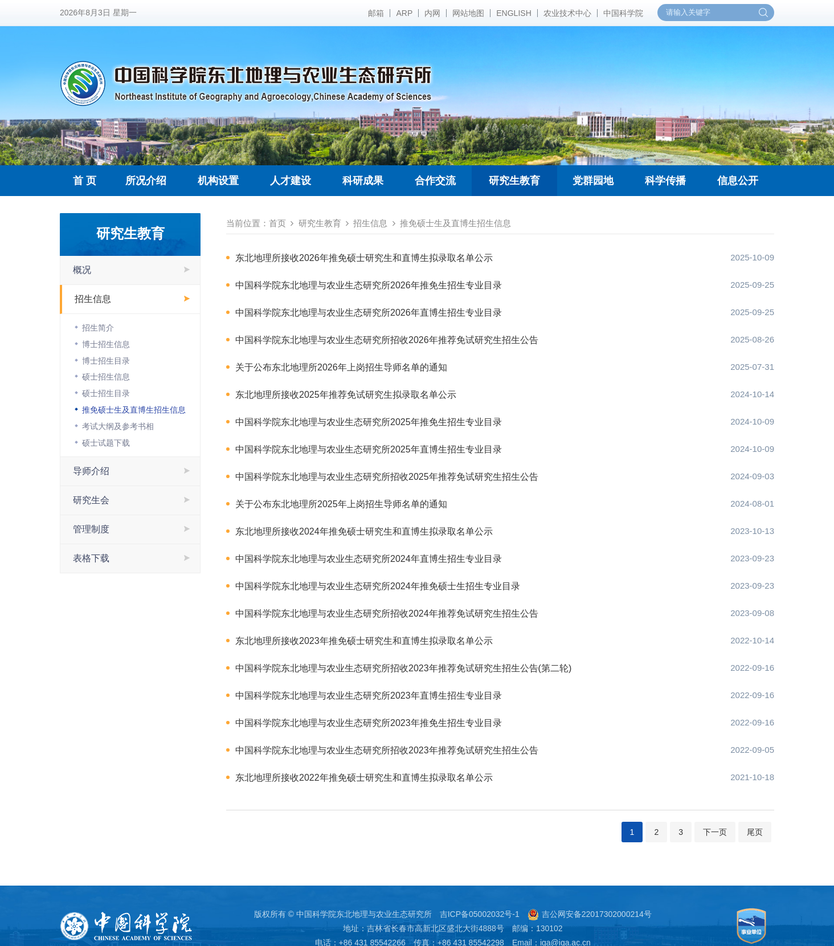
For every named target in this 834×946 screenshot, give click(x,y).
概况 (82, 270)
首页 (277, 223)
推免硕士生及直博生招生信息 (134, 409)
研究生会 (91, 500)
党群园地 (593, 180)
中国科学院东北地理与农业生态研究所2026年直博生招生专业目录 (368, 312)
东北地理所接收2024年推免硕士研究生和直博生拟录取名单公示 (364, 531)
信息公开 (737, 180)
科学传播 (665, 180)
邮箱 (376, 13)
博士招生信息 (106, 344)
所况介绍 (145, 180)
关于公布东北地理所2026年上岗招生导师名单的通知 (341, 367)
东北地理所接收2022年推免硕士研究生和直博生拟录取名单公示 (364, 777)
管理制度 (91, 529)
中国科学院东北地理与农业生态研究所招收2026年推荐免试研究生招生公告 (386, 340)
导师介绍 (91, 471)
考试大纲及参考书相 (118, 426)
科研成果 (362, 180)
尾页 (755, 832)
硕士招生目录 (106, 393)
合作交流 (435, 180)
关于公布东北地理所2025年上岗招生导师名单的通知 (341, 504)
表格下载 (91, 558)
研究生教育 (514, 180)
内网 (432, 13)
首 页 (84, 180)
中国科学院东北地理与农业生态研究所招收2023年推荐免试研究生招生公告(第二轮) (403, 668)
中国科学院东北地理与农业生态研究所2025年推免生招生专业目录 (368, 422)
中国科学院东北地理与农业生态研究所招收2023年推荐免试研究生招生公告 (386, 750)
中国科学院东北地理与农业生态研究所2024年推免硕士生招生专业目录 (377, 586)
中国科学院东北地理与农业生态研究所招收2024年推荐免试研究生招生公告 (386, 613)
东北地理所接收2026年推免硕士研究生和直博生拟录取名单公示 (364, 258)
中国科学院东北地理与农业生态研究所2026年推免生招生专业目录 (368, 285)
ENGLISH (513, 13)
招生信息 (93, 299)
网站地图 (468, 13)
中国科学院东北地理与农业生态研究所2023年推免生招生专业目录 (368, 723)
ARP (404, 13)
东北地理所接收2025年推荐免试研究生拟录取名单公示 (345, 394)
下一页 (715, 832)
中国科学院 (623, 13)
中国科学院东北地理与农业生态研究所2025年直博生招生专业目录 (368, 449)
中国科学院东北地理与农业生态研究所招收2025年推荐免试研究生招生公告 (386, 477)
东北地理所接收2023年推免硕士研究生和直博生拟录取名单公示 (364, 641)
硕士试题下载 (106, 442)
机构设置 (218, 180)
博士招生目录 (106, 360)
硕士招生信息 (106, 376)
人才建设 (290, 180)
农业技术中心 (567, 13)
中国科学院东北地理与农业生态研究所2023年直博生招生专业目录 (368, 695)
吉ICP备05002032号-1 (480, 914)
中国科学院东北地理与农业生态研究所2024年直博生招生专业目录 (368, 559)
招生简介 (98, 327)
